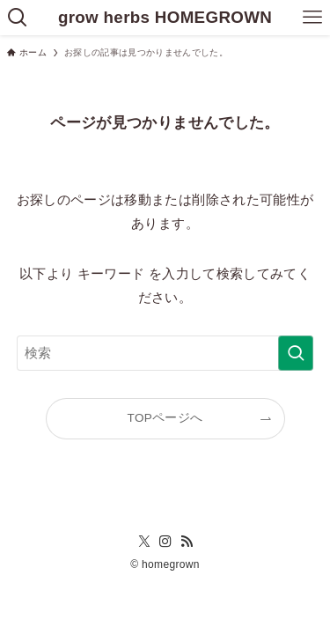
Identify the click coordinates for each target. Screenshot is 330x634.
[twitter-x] (144, 541)
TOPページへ (165, 417)
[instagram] (165, 541)
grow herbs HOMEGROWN (165, 18)
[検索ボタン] (17, 17)
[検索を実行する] (295, 353)
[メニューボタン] (312, 17)
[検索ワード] (165, 353)
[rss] (186, 541)
